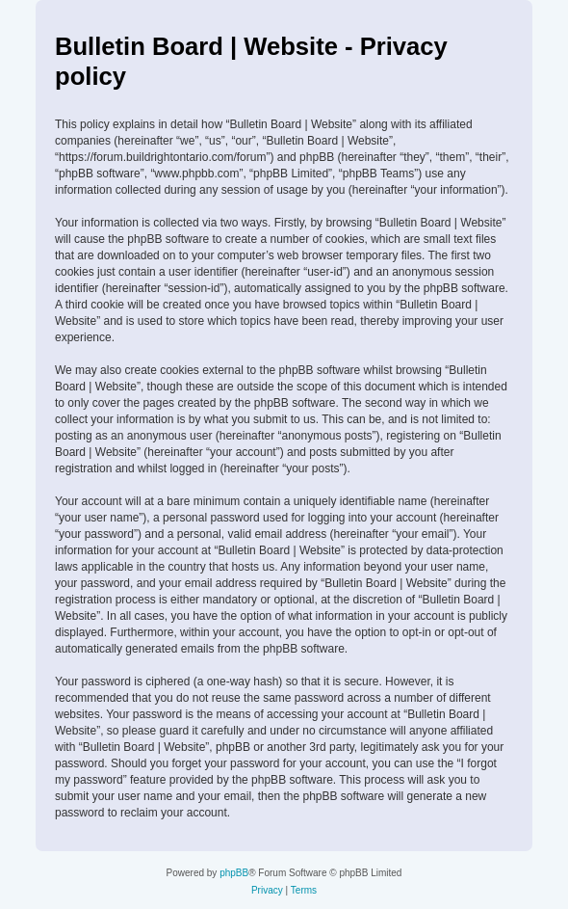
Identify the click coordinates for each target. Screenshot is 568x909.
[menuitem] (267, 890)
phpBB (233, 873)
